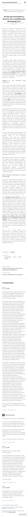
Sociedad (6, 258)
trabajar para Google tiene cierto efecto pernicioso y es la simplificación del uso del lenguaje (14, 217)
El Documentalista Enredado (9, 2)
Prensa (19, 256)
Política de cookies (12, 512)
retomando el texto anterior (12, 197)
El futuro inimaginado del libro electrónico (12, 274)
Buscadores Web (8, 256)
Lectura (14, 256)
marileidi (7, 487)
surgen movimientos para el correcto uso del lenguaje (14, 71)
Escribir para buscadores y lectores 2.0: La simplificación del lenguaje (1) (12, 269)
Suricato (7, 288)
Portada (5, 10)
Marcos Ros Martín (10, 415)
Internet (13, 252)
